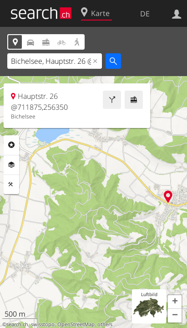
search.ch (17, 324)
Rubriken (11, 144)
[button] (175, 302)
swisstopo (43, 324)
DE (145, 14)
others (104, 324)
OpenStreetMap (76, 324)
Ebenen (11, 164)
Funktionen (11, 184)
